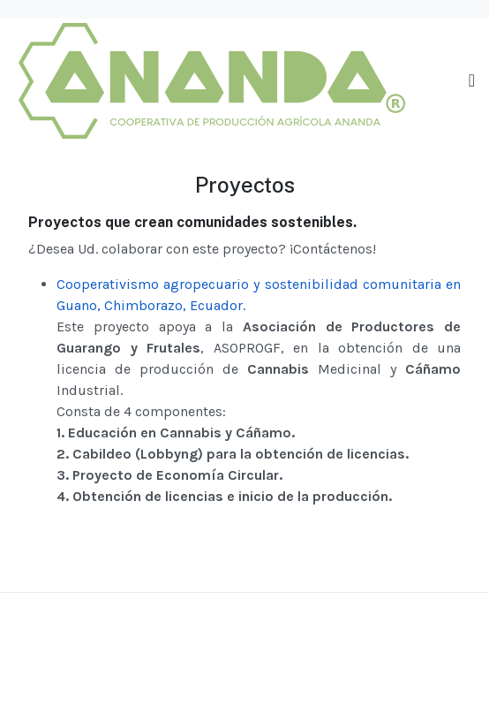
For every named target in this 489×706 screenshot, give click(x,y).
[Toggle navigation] (472, 81)
